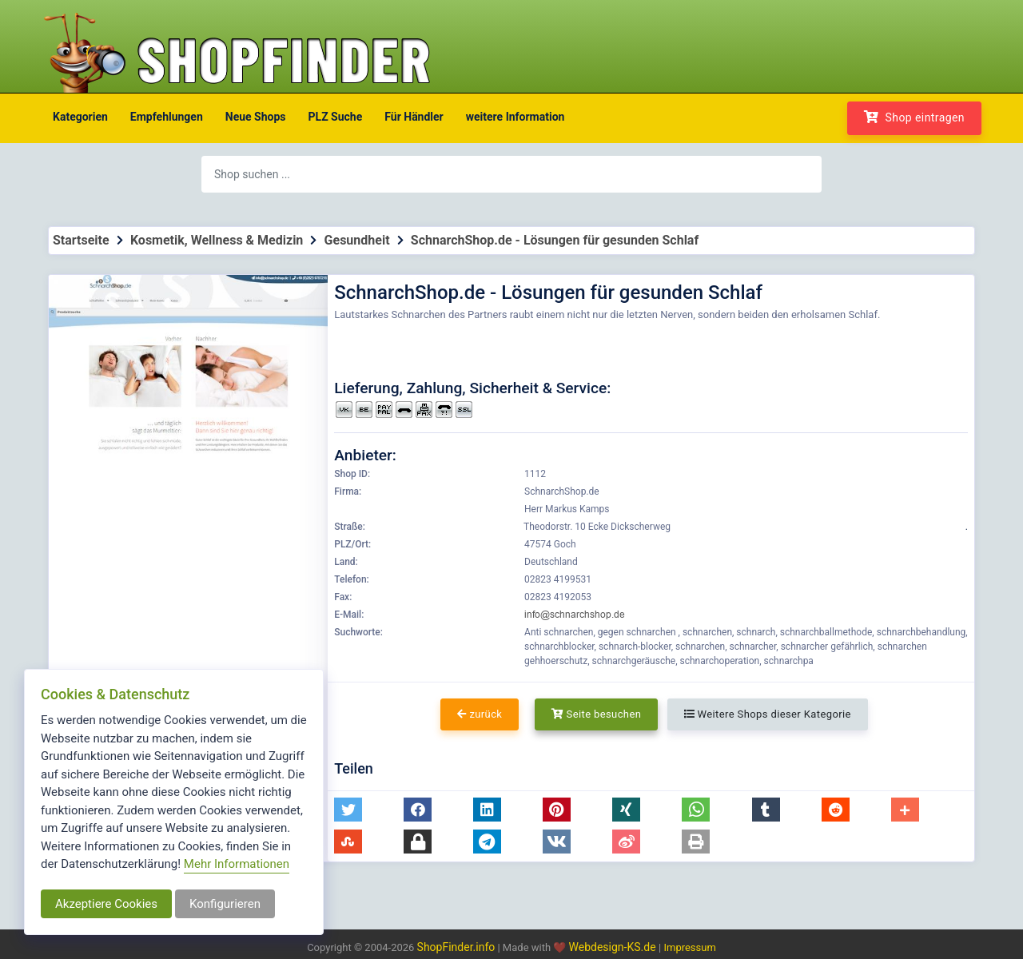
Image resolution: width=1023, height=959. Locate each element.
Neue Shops (255, 116)
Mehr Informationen (236, 864)
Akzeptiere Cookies (106, 904)
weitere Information (515, 116)
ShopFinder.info (456, 947)
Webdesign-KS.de (614, 947)
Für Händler (413, 116)
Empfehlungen (166, 116)
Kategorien (80, 116)
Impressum (689, 947)
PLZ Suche (335, 116)
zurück (479, 714)
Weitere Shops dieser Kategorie (767, 714)
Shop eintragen (914, 117)
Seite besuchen (596, 714)
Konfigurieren (225, 904)
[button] (348, 810)
